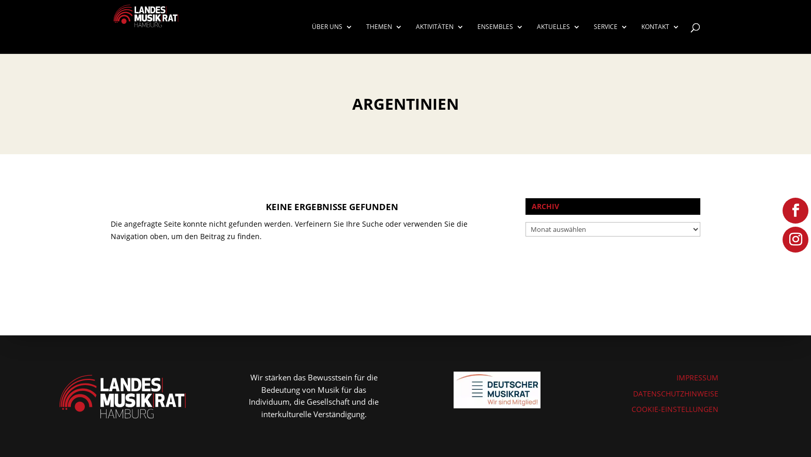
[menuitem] (332, 38)
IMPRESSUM (697, 377)
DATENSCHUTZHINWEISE (675, 394)
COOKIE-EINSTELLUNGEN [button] (675, 409)
